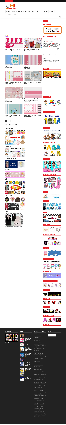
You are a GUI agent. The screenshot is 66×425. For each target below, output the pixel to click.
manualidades (36, 384)
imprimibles (36, 374)
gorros (35, 371)
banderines (36, 343)
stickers (39, 406)
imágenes (42, 374)
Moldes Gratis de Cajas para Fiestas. (10, 343)
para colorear (36, 392)
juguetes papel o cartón (37, 379)
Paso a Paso (51, 11)
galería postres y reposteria (38, 364)
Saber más (57, 421)
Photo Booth (36, 337)
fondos (41, 361)
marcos (42, 385)
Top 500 (15, 14)
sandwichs (40, 400)
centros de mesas (36, 351)
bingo (35, 345)
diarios (43, 356)
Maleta (35, 334)
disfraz (40, 358)
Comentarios (51, 335)
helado (35, 372)
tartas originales (36, 409)
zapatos (41, 416)
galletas (40, 366)
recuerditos (36, 398)
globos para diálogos (37, 369)
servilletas (41, 401)
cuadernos (35, 355)
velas (39, 414)
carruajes (35, 350)
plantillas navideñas (37, 395)
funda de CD (36, 363)
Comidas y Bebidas (35, 11)
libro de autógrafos (37, 382)
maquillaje (42, 384)
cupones (41, 355)
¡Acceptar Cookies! (50, 421)
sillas (41, 403)
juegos (42, 377)
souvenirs (41, 405)
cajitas (35, 348)
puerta (43, 395)
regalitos (42, 398)
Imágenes (46, 11)
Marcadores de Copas (37, 335)
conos (42, 353)
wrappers (35, 416)
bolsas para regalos (41, 345)
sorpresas (35, 405)
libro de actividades (37, 380)
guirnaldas (40, 371)
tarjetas (35, 408)
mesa (35, 387)
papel (41, 390)
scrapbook (35, 401)
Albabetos (8, 11)
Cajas (42, 11)
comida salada (36, 353)
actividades (36, 340)
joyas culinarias (36, 377)
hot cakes (40, 372)
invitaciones (36, 376)
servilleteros (36, 403)
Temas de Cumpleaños (16, 11)
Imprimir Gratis (9, 14)
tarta (40, 408)
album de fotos (36, 342)
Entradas (50, 334)
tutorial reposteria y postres (38, 413)
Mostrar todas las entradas (32, 35)
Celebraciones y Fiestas (25, 11)
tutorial (41, 411)
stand (35, 406)
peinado (35, 393)
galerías (35, 366)
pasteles (42, 392)
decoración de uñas (37, 356)
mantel (43, 382)
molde (39, 387)
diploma (35, 358)
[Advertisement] (23, 27)
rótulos (35, 400)
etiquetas (35, 361)
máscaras (35, 390)
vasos (35, 414)
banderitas (42, 343)
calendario (40, 348)
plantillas (40, 393)
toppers (35, 411)
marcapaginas (36, 385)
